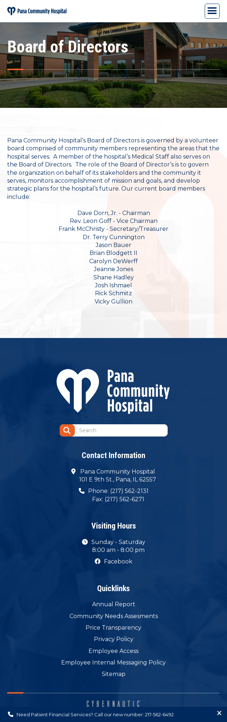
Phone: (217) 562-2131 (118, 491)
